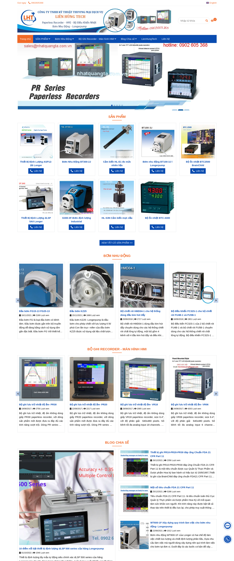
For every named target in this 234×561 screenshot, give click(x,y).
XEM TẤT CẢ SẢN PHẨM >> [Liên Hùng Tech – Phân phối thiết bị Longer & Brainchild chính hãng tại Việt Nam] (117, 242)
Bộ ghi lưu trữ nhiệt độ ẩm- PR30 (38, 404)
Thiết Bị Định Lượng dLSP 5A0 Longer (36, 220)
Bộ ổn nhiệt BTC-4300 (157, 218)
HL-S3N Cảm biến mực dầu (117, 218)
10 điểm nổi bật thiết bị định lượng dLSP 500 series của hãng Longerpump (61, 548)
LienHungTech (149, 39)
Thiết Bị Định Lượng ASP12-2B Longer (36, 163)
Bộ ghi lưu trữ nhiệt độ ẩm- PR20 (88, 404)
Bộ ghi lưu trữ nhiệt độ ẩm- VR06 (189, 404)
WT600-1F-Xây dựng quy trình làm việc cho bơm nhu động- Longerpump (180, 524)
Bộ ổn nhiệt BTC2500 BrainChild (198, 163)
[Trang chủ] (94, 20)
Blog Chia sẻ (129, 39)
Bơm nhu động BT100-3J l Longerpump (157, 163)
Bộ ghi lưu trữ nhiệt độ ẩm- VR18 (139, 404)
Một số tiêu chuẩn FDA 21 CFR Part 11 (172, 487)
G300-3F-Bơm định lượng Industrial (76, 220)
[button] (212, 3)
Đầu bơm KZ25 (78, 311)
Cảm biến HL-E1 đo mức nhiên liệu (117, 163)
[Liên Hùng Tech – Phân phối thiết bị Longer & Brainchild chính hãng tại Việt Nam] (214, 20)
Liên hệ (166, 39)
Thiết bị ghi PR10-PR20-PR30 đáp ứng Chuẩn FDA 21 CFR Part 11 (180, 454)
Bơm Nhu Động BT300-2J (76, 161)
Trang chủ (25, 39)
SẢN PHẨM (43, 39)
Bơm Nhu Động (64, 39)
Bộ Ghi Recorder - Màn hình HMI (97, 39)
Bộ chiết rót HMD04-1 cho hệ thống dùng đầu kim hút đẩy (140, 313)
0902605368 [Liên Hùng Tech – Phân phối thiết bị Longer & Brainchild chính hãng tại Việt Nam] (35, 3)
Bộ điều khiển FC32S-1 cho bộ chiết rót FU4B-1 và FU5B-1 (191, 313)
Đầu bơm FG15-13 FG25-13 (34, 311)
